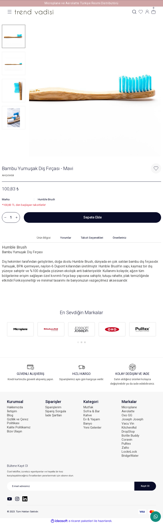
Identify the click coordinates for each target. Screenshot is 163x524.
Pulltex (126, 444)
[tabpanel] (20, 329)
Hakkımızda (15, 407)
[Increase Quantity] (16, 217)
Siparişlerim (53, 407)
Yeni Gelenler (92, 427)
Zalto (125, 448)
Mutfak (88, 407)
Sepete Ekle (92, 217)
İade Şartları (53, 415)
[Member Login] (147, 11)
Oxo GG (127, 415)
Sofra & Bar (91, 411)
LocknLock (129, 452)
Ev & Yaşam (91, 419)
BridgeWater (130, 456)
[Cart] (153, 11)
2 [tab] (81, 342)
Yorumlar (65, 237)
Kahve (87, 415)
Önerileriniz (119, 237)
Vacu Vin (128, 423)
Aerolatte (128, 411)
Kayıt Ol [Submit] (145, 485)
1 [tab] (78, 342)
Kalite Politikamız (19, 427)
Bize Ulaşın (14, 431)
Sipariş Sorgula (55, 411)
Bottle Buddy (130, 435)
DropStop (128, 431)
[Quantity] (10, 217)
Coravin (127, 439)
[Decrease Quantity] (5, 217)
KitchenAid (129, 427)
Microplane (129, 407)
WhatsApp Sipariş (156, 516)
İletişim (12, 411)
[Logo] (34, 11)
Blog (10, 415)
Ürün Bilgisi (44, 237)
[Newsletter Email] (81, 486)
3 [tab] (85, 342)
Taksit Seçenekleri (92, 237)
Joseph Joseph (132, 419)
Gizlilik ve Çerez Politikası (17, 421)
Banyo (87, 423)
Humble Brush (46, 199)
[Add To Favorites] (156, 168)
